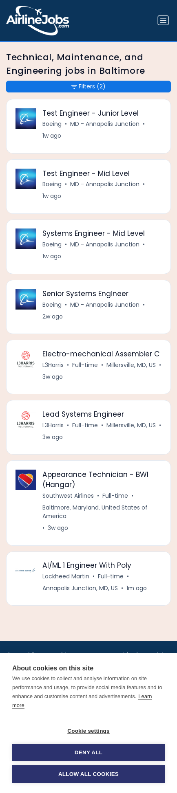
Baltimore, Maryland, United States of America (95, 511)
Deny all (88, 752)
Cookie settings (88, 731)
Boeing (52, 124)
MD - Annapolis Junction (104, 124)
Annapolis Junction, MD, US (80, 588)
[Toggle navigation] (163, 20)
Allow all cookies (88, 774)
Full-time (85, 365)
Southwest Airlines (68, 496)
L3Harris (53, 365)
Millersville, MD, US (131, 365)
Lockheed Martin (65, 576)
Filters (88, 86)
